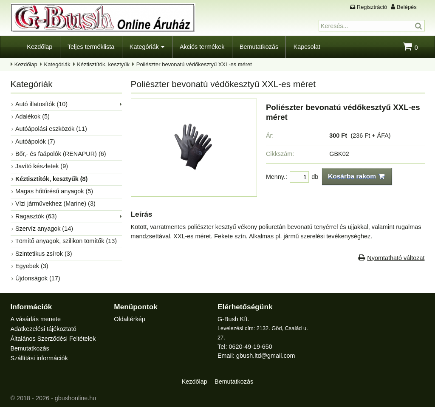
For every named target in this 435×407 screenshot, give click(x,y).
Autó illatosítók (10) (41, 104)
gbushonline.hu (75, 398)
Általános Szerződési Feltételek (53, 338)
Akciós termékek (202, 46)
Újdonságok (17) (37, 278)
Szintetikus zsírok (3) (43, 253)
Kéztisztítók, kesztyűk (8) (51, 178)
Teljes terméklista (91, 46)
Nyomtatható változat (395, 257)
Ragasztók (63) (36, 216)
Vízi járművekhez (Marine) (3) (55, 203)
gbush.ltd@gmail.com (265, 355)
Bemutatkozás (259, 46)
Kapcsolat (307, 46)
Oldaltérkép (129, 319)
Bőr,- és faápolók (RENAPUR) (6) (60, 153)
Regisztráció (372, 7)
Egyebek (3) (31, 266)
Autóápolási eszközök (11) (51, 128)
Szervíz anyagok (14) (44, 228)
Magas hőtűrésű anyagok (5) (54, 191)
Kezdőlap (39, 46)
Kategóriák (144, 46)
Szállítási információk (39, 358)
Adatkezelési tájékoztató (43, 328)
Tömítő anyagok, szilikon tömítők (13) (66, 240)
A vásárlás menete (36, 319)
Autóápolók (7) (35, 141)
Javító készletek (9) (41, 166)
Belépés (407, 7)
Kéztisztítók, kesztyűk (103, 64)
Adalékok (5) (32, 116)
